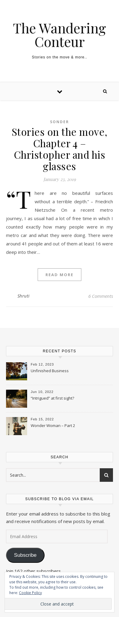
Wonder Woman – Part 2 (53, 425)
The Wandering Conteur (59, 34)
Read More (59, 274)
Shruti (23, 296)
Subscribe (25, 555)
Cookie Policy (30, 592)
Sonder (59, 121)
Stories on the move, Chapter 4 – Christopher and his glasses (60, 149)
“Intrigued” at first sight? (52, 398)
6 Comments (100, 296)
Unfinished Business (50, 370)
